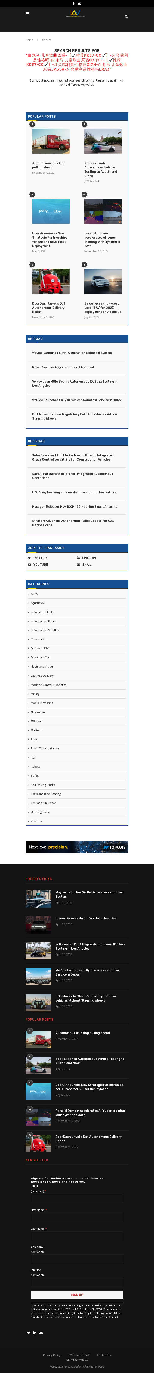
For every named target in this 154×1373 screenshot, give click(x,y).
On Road (35, 339)
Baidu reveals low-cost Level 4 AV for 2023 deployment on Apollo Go (103, 308)
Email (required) (38, 1188)
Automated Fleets (42, 612)
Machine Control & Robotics (48, 685)
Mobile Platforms (42, 703)
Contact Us (104, 1355)
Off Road (36, 441)
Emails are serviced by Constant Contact (95, 1316)
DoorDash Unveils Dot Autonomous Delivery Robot (48, 308)
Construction (39, 639)
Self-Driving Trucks (43, 785)
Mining (35, 694)
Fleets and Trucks (42, 666)
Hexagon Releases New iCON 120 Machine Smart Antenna (75, 507)
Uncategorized (40, 812)
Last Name (39, 1228)
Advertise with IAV (77, 1360)
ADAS (34, 594)
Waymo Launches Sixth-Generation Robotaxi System (72, 353)
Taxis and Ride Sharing (46, 794)
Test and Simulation (44, 803)
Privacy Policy (52, 1355)
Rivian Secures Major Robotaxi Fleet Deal (63, 367)
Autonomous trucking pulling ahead (48, 166)
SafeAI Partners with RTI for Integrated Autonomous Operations (72, 476)
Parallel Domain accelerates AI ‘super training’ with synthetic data (102, 240)
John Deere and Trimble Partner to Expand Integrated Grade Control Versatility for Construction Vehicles (73, 458)
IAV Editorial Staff (79, 1355)
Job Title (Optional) (37, 1272)
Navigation (38, 712)
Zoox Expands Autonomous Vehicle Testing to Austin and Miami (100, 170)
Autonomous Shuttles (45, 630)
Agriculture (38, 603)
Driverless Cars (41, 657)
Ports (34, 739)
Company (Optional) (37, 1249)
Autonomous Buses (43, 621)
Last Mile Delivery (42, 675)
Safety (35, 775)
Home (29, 40)
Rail (33, 757)
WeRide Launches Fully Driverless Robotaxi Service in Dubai (77, 400)
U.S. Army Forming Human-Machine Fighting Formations (74, 492)
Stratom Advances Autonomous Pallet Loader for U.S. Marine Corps (73, 523)
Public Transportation (45, 748)
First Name (39, 1210)
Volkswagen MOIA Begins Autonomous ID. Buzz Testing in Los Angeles (75, 384)
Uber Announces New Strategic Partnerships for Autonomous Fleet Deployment (50, 240)
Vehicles (36, 821)
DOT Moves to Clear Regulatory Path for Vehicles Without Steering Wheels (75, 416)
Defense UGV (40, 648)
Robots (35, 766)
